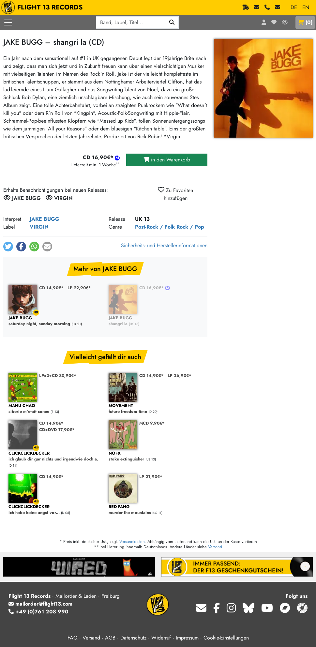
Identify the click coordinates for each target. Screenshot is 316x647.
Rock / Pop (190, 227)
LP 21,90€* (150, 477)
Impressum (187, 637)
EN (305, 7)
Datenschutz (133, 637)
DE (294, 7)
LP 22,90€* (79, 288)
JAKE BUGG (44, 219)
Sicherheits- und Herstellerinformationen (164, 245)
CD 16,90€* (152, 288)
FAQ (73, 637)
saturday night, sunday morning (55, 321)
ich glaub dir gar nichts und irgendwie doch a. (55, 456)
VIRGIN (39, 227)
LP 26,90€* (179, 375)
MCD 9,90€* (152, 423)
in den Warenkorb (166, 159)
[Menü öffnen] (8, 22)
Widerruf (161, 637)
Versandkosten (132, 541)
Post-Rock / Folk (155, 227)
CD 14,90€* (51, 288)
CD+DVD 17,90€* (57, 430)
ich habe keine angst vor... (55, 510)
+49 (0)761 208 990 (38, 611)
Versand (215, 547)
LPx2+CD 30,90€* (57, 375)
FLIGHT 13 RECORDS (43, 7)
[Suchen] (172, 22)
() (305, 22)
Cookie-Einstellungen (226, 637)
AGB (110, 637)
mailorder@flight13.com (40, 604)
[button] (8, 246)
